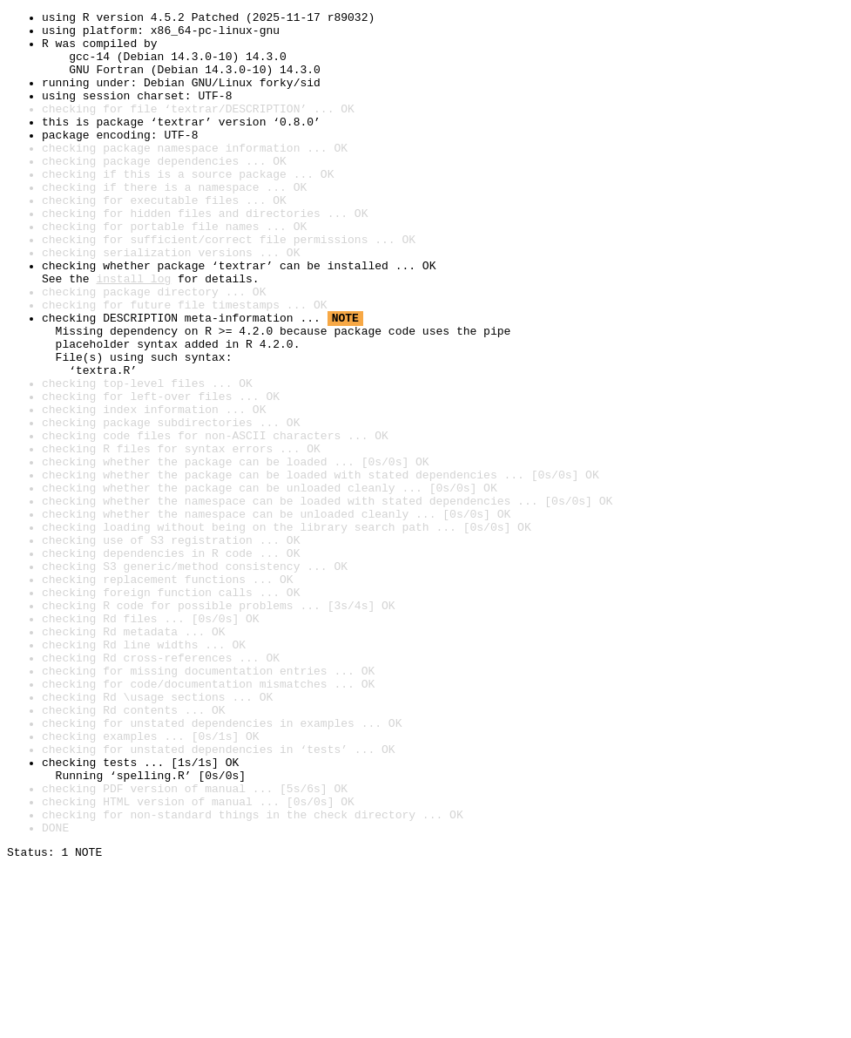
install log (133, 333)
